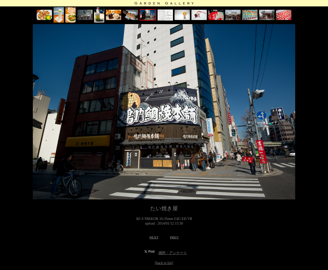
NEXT (153, 237)
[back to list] (164, 263)
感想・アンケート (172, 253)
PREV (174, 237)
